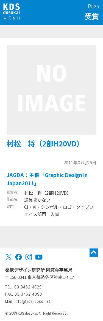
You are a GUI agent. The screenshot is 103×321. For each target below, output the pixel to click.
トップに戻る (94, 252)
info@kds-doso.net (33, 301)
